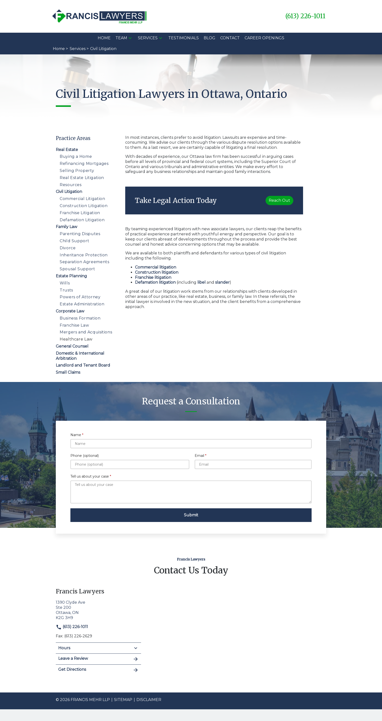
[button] (130, 38)
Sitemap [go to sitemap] (123, 699)
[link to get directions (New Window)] (98, 609)
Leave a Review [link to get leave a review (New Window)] (98, 659)
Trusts (66, 290)
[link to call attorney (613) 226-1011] (305, 16)
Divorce (68, 248)
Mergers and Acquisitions (86, 332)
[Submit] (191, 515)
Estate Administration (82, 304)
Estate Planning (71, 276)
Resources (71, 184)
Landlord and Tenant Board (83, 365)
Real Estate (67, 149)
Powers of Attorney (80, 297)
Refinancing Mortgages (84, 163)
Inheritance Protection (84, 255)
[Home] (104, 38)
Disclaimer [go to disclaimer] (148, 699)
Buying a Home (76, 156)
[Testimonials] (183, 38)
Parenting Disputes (80, 233)
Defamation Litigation (82, 220)
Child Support (74, 241)
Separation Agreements (84, 262)
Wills (65, 283)
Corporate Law (70, 311)
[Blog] (209, 38)
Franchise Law (74, 325)
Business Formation (80, 318)
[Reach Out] (279, 200)
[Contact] (230, 38)
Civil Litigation (69, 191)
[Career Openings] (264, 38)
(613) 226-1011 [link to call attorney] (72, 626)
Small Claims (68, 372)
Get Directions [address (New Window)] (98, 670)
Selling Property (77, 170)
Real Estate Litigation (82, 177)
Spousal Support (77, 269)
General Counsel (72, 346)
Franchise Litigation (80, 212)
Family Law (66, 226)
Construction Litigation (84, 205)
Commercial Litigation (82, 198)
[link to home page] (100, 16)
